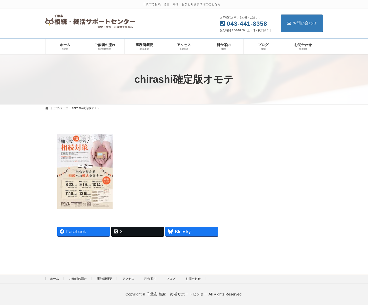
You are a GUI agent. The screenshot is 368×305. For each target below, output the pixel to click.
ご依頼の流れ (78, 278)
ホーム (54, 278)
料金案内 (150, 278)
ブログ (170, 278)
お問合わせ (193, 278)
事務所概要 (104, 278)
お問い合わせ (302, 23)
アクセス (128, 278)
